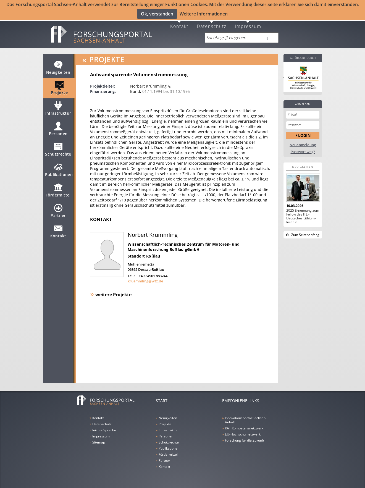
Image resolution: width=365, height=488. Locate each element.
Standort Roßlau (144, 254)
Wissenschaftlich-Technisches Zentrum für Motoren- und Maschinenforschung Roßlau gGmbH (184, 245)
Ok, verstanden (157, 14)
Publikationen (59, 170)
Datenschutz (212, 24)
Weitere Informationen (204, 14)
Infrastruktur (58, 109)
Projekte (59, 88)
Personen (58, 129)
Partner (58, 211)
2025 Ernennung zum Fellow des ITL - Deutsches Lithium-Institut (302, 214)
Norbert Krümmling (149, 84)
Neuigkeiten (58, 68)
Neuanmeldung (303, 143)
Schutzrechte (58, 150)
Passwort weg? (303, 150)
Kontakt (179, 24)
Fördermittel (58, 191)
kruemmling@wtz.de (145, 279)
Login (304, 133)
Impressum (248, 24)
